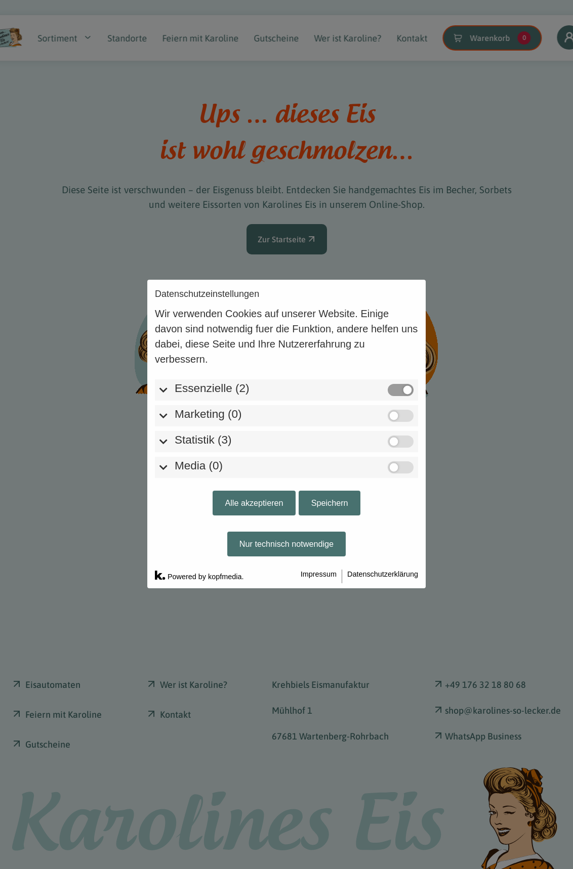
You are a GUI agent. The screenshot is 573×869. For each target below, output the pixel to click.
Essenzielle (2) (212, 287)
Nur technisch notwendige (286, 443)
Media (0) (199, 365)
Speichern (329, 402)
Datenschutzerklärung (382, 473)
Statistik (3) (203, 339)
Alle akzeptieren (254, 402)
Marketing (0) (208, 313)
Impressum (319, 473)
